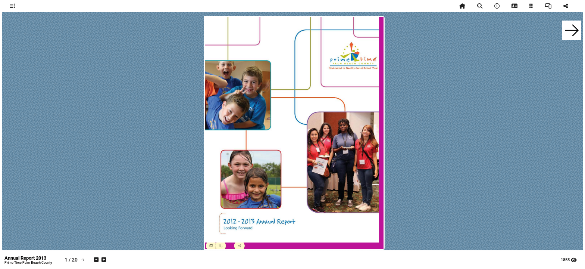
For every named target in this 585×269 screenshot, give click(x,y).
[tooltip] (12, 5)
